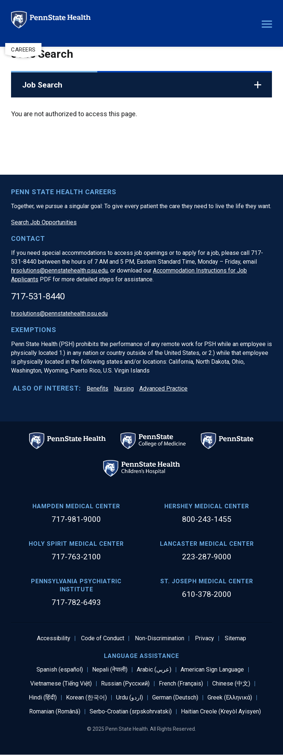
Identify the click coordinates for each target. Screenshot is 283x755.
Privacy (204, 638)
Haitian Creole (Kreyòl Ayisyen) (221, 711)
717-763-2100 (76, 556)
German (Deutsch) (175, 697)
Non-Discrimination (159, 638)
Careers (23, 49)
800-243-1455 (206, 519)
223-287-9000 (206, 556)
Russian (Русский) (125, 683)
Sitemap (235, 638)
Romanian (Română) (54, 711)
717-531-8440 (38, 296)
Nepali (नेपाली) (109, 669)
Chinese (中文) (231, 683)
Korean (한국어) (86, 697)
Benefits (97, 388)
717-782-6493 (76, 602)
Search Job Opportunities (44, 222)
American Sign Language (212, 669)
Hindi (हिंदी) (43, 697)
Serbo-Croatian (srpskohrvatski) (131, 711)
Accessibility (53, 638)
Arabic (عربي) (154, 669)
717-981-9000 (76, 519)
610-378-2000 (206, 594)
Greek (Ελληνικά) (229, 697)
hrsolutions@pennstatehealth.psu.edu (59, 270)
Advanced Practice (163, 388)
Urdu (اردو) (129, 697)
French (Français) (181, 683)
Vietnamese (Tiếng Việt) (61, 683)
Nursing (124, 388)
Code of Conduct (102, 638)
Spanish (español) (59, 669)
